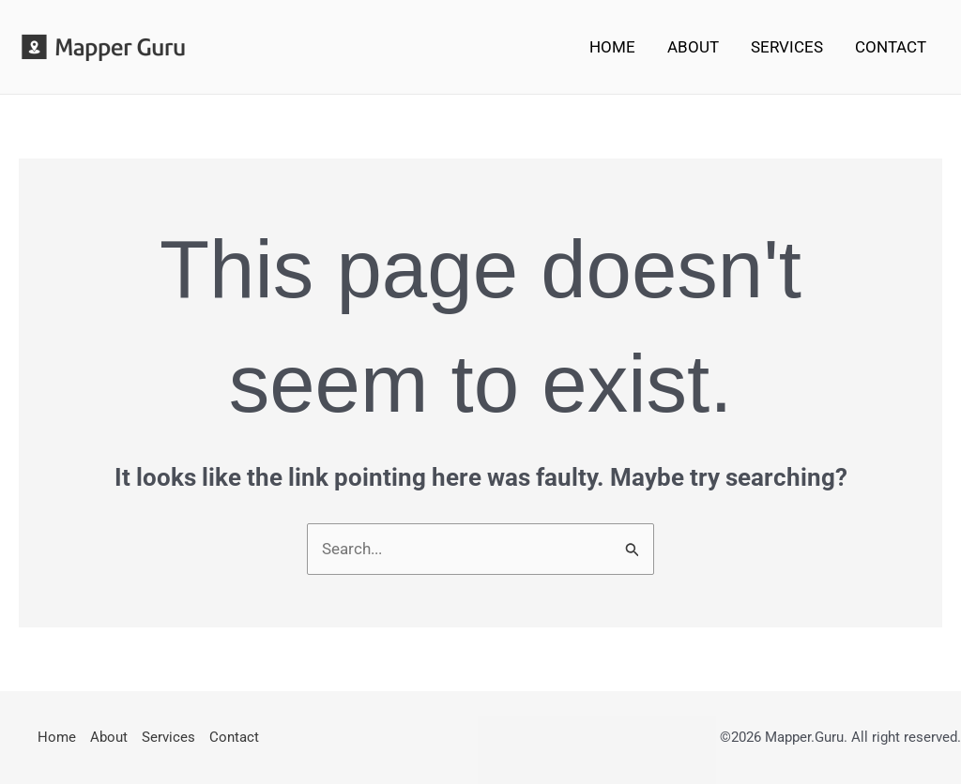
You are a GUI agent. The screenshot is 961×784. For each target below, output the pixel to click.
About (693, 47)
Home (612, 47)
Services (787, 47)
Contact (890, 47)
